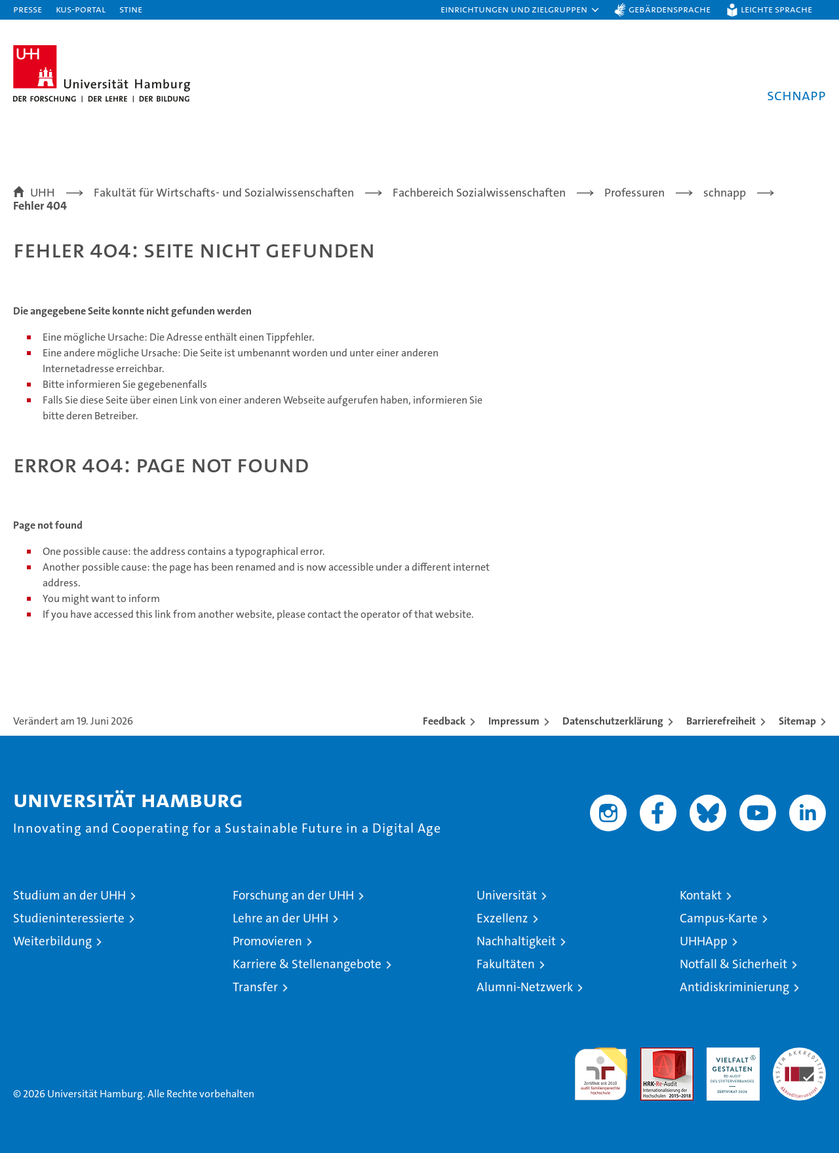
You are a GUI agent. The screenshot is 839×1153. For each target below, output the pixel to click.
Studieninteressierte (69, 918)
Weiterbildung (52, 941)
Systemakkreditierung (799, 1054)
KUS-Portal (81, 9)
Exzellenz (502, 918)
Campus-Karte (719, 918)
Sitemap (797, 721)
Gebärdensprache (670, 9)
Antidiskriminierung (734, 987)
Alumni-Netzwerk (525, 987)
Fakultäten (506, 964)
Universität (507, 895)
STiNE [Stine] (130, 9)
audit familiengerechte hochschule (600, 1068)
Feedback (444, 721)
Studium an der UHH (69, 895)
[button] (520, 10)
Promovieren (267, 941)
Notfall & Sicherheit (733, 964)
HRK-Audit (730, 1054)
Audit (652, 1054)
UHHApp (704, 941)
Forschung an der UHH (293, 895)
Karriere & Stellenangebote (307, 964)
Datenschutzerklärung (612, 721)
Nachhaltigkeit (516, 941)
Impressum (513, 721)
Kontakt (701, 895)
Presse (27, 9)
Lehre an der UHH (280, 918)
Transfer (255, 987)
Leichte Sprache (776, 9)
